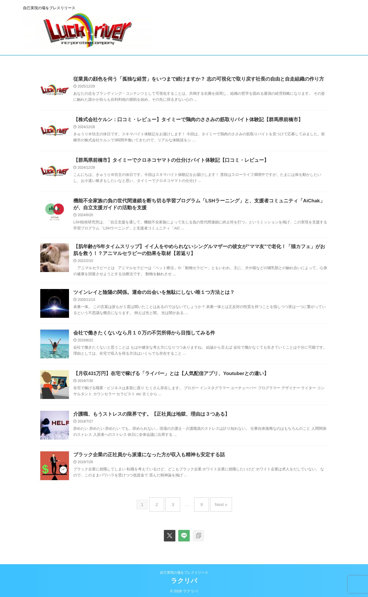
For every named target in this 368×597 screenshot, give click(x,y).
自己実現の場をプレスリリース (184, 570)
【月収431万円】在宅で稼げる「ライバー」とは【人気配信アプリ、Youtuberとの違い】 (165, 376)
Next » (216, 504)
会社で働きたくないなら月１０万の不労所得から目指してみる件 (140, 335)
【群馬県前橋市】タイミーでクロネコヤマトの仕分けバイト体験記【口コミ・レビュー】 (165, 160)
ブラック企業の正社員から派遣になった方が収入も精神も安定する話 (144, 457)
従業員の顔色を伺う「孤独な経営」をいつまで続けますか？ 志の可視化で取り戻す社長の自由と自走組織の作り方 (191, 79)
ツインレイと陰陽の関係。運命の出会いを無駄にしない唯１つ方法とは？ (149, 294)
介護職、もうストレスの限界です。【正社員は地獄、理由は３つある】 (147, 416)
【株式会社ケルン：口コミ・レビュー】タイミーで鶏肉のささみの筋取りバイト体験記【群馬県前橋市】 (181, 119)
